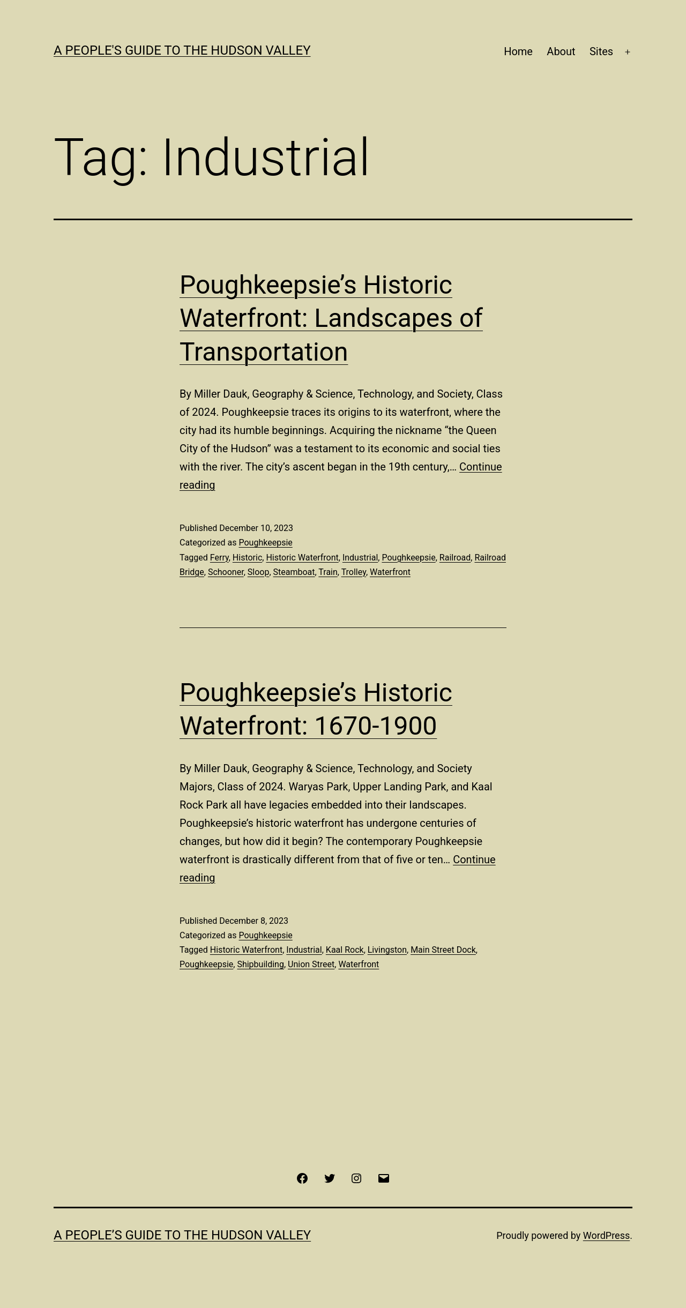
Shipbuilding (260, 964)
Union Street (311, 964)
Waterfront (390, 572)
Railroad (455, 557)
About (561, 51)
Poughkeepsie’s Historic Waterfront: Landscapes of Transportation (331, 318)
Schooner (226, 572)
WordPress (606, 1235)
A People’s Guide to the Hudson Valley (182, 1235)
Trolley (353, 572)
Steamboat (294, 572)
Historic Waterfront (302, 557)
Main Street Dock (443, 950)
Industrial (360, 557)
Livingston (387, 950)
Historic (247, 557)
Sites (601, 51)
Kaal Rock (345, 950)
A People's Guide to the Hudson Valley (182, 50)
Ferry (219, 557)
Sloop (259, 572)
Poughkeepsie (265, 542)
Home (518, 51)
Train (328, 572)
